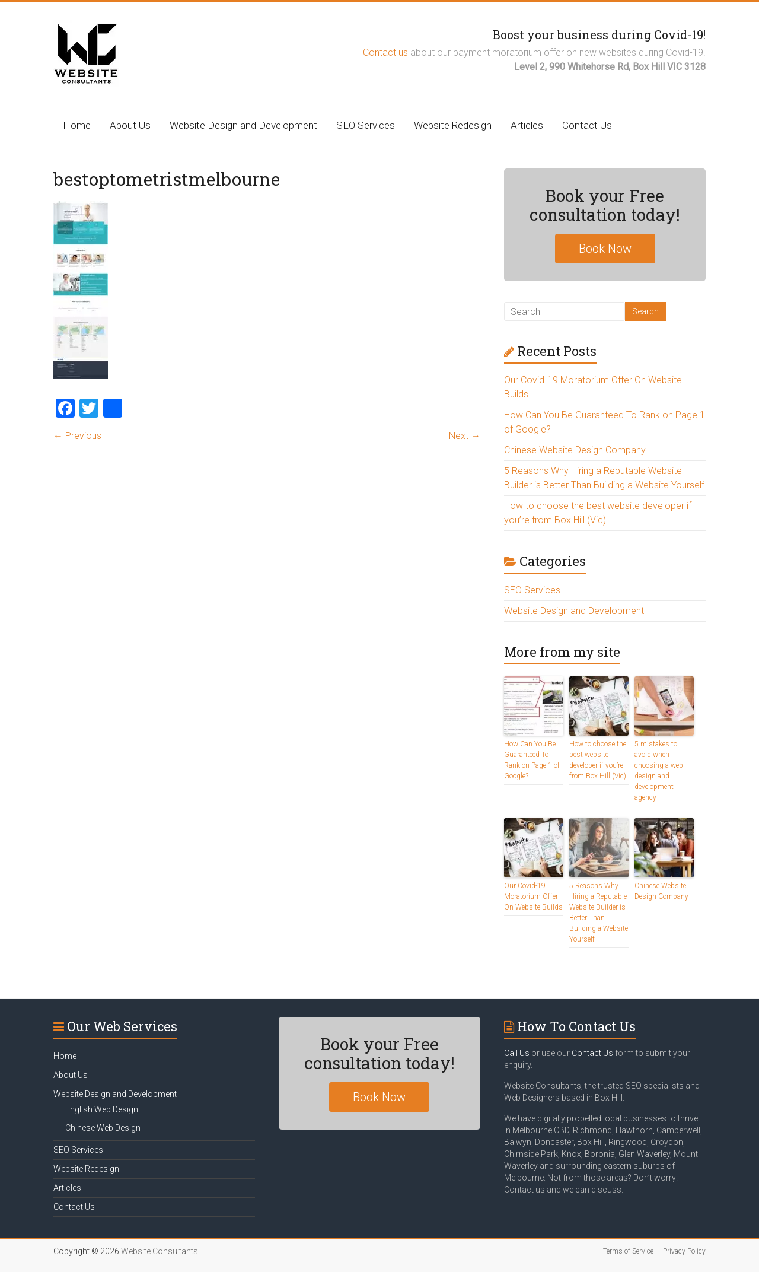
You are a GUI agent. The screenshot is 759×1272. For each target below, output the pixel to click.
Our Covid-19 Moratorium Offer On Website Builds (533, 896)
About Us (130, 125)
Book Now (605, 248)
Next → (464, 435)
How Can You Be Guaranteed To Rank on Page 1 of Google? (532, 760)
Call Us (517, 1053)
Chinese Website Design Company (575, 450)
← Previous (77, 435)
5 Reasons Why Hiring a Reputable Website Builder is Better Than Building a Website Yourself (598, 912)
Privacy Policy (684, 1251)
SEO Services (365, 125)
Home (77, 125)
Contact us (385, 52)
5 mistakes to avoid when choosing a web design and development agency (658, 771)
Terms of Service (628, 1251)
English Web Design (101, 1109)
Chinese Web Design (103, 1128)
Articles (527, 125)
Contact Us (587, 125)
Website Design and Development (243, 125)
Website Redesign (453, 125)
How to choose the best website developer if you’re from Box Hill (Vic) (597, 760)
